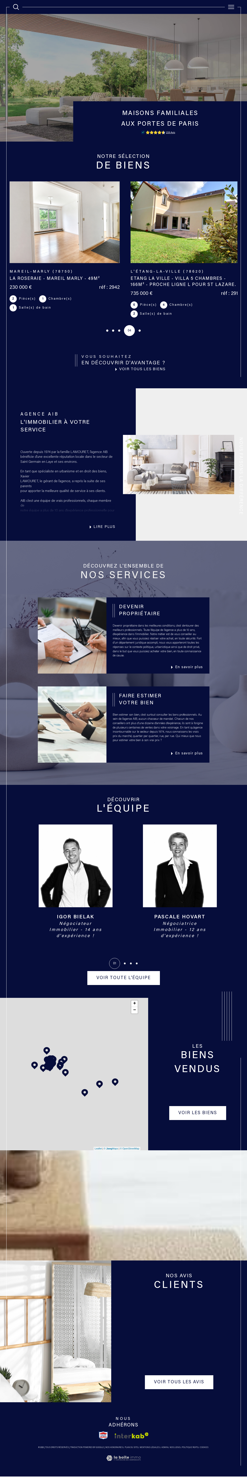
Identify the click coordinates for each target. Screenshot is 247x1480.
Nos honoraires (114, 1451)
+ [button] (134, 1007)
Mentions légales (149, 1451)
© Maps (111, 1152)
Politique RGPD (190, 1451)
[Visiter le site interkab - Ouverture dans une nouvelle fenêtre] (132, 1439)
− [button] (134, 1013)
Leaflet (98, 1152)
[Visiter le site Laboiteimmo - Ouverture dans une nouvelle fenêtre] (123, 1466)
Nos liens (175, 1451)
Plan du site (131, 1451)
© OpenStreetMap (129, 1152)
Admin (164, 1451)
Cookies (204, 1451)
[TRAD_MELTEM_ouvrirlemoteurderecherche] (16, 7)
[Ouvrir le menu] (231, 7)
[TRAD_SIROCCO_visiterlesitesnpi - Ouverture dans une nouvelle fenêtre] (103, 1438)
